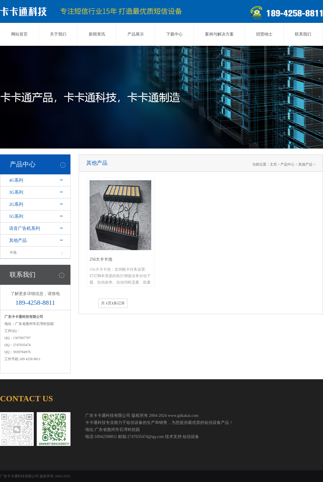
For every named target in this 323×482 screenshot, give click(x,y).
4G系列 (16, 180)
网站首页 (19, 34)
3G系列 (16, 192)
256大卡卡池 (101, 259)
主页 (273, 164)
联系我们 (303, 34)
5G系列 (16, 216)
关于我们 (58, 34)
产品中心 (287, 164)
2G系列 (16, 204)
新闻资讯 (97, 34)
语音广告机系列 (24, 228)
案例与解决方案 (219, 34)
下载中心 (174, 34)
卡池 (12, 252)
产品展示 (135, 34)
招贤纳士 (264, 34)
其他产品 (18, 240)
